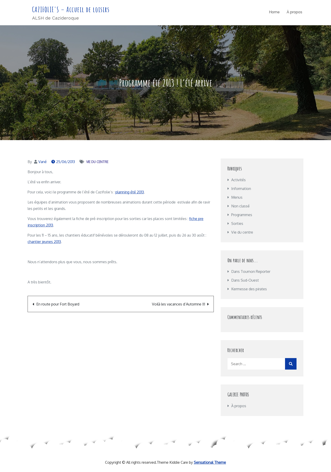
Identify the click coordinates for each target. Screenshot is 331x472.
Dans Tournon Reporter (250, 271)
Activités (238, 180)
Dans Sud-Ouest (245, 280)
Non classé (240, 206)
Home (274, 12)
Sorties (237, 223)
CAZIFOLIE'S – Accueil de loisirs (71, 9)
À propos (294, 12)
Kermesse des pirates (249, 289)
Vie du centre (97, 162)
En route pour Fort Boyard (57, 304)
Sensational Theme (210, 462)
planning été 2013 (129, 192)
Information (241, 188)
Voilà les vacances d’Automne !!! (178, 304)
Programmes (241, 214)
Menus (237, 197)
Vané (42, 161)
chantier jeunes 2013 (44, 241)
